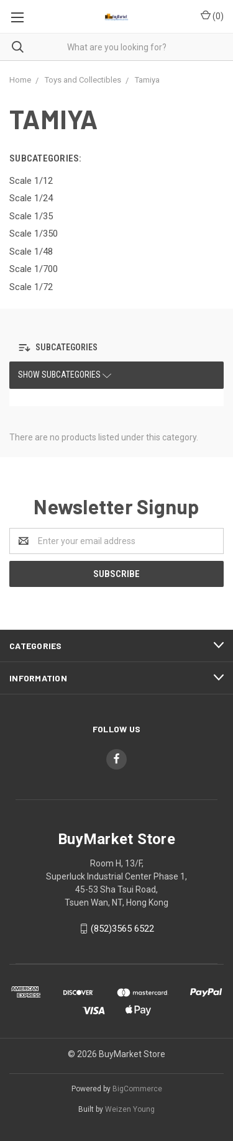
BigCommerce (137, 1088)
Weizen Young (130, 1109)
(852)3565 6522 (122, 928)
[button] (61, 347)
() (212, 15)
